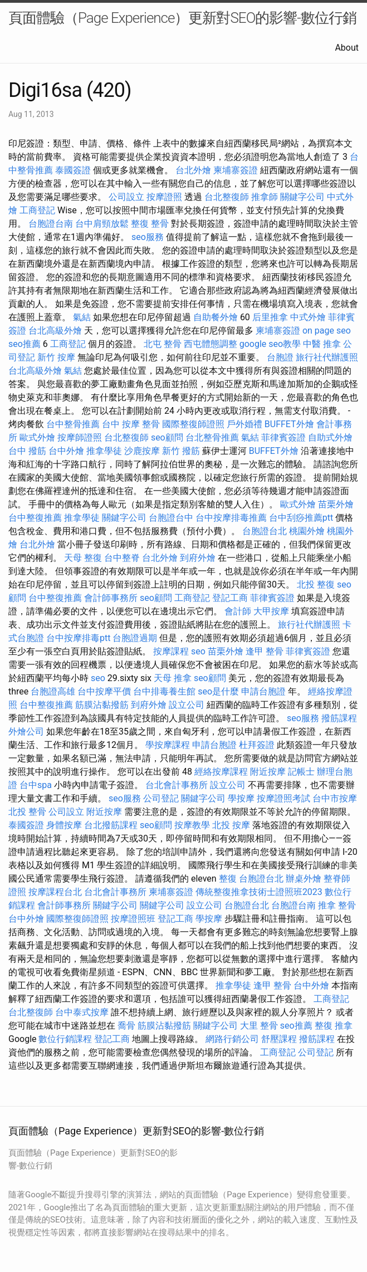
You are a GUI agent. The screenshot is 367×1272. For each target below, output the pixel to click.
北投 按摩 (231, 825)
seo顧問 (167, 437)
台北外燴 (193, 170)
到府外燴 (198, 557)
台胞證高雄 (53, 691)
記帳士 (301, 771)
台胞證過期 (134, 638)
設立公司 (186, 704)
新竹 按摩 (56, 357)
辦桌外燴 (303, 878)
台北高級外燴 (55, 330)
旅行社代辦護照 (327, 357)
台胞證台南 (50, 223)
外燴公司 (26, 731)
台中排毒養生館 (164, 691)
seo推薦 (24, 344)
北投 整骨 (27, 811)
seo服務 (147, 237)
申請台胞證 (263, 691)
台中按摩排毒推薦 (231, 517)
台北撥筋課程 (111, 825)
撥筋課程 (339, 718)
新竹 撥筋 (181, 451)
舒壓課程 (279, 1039)
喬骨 (126, 1025)
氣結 (82, 317)
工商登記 (37, 210)
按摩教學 (192, 825)
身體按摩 (64, 825)
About (347, 47)
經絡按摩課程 (221, 771)
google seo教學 (270, 344)
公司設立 (126, 197)
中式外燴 (308, 317)
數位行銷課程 (65, 1039)
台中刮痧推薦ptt (301, 517)
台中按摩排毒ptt (78, 638)
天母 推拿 (173, 678)
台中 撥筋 (27, 451)
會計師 (237, 611)
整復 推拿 (334, 1025)
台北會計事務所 (176, 785)
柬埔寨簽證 (235, 170)
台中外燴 (66, 451)
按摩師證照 (79, 437)
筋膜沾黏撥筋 (102, 704)
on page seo (326, 330)
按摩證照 (164, 197)
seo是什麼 (218, 691)
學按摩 (241, 798)
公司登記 (161, 798)
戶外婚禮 (244, 424)
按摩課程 (171, 651)
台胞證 (280, 357)
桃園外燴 (307, 531)
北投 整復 (316, 584)
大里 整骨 (259, 1025)
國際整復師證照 (193, 424)
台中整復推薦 (35, 517)
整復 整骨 (150, 223)
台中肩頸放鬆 (102, 223)
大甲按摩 (271, 611)
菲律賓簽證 (283, 437)
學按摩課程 (167, 745)
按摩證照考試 (283, 798)
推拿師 (264, 197)
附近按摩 (268, 771)
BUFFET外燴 (289, 424)
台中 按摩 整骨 (131, 424)
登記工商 (230, 598)
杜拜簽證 (257, 745)
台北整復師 (226, 197)
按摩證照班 (133, 918)
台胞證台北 (264, 531)
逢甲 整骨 (264, 651)
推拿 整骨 (337, 905)
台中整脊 (122, 557)
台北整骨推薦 (212, 437)
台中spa (35, 785)
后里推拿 (270, 317)
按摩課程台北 (55, 892)
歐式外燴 (37, 437)
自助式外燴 (330, 437)
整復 (228, 878)
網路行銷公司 (232, 1039)
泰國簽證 (73, 170)
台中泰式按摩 (82, 1012)
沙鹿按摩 (142, 451)
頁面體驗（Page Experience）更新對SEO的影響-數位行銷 (182, 17)
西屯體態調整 (210, 344)
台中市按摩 (334, 798)
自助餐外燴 (215, 317)
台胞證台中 (171, 517)
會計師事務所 (111, 598)
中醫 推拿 (322, 344)
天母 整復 (83, 557)
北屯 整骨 (163, 344)
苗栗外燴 (336, 504)
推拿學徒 (104, 451)
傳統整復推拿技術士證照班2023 (258, 892)
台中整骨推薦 (73, 424)
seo (198, 651)
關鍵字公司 (302, 197)
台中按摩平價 (104, 691)
